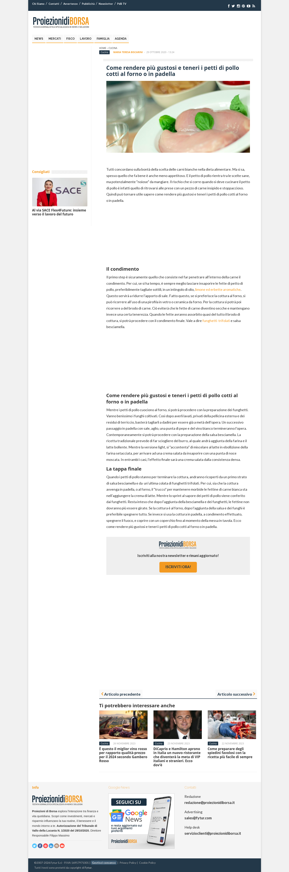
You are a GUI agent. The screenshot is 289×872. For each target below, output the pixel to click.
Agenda (120, 38)
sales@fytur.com (198, 818)
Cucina (112, 48)
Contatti (54, 3)
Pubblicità (88, 3)
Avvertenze (70, 3)
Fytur (88, 867)
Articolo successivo (234, 694)
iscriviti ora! (178, 567)
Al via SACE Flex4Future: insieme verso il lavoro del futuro (59, 212)
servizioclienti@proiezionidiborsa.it (212, 833)
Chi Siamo (38, 3)
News (39, 38)
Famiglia (103, 38)
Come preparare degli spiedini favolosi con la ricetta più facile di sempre (230, 753)
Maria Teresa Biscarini (128, 52)
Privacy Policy (128, 862)
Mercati (55, 38)
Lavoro (85, 38)
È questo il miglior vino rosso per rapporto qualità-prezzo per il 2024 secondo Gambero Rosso (123, 755)
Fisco (70, 38)
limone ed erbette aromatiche (218, 289)
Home (102, 48)
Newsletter (106, 3)
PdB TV (121, 3)
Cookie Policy (147, 862)
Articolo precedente (122, 694)
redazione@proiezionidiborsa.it (209, 802)
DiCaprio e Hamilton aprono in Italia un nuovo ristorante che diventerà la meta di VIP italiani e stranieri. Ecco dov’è (177, 757)
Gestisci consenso (104, 862)
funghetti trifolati (216, 320)
